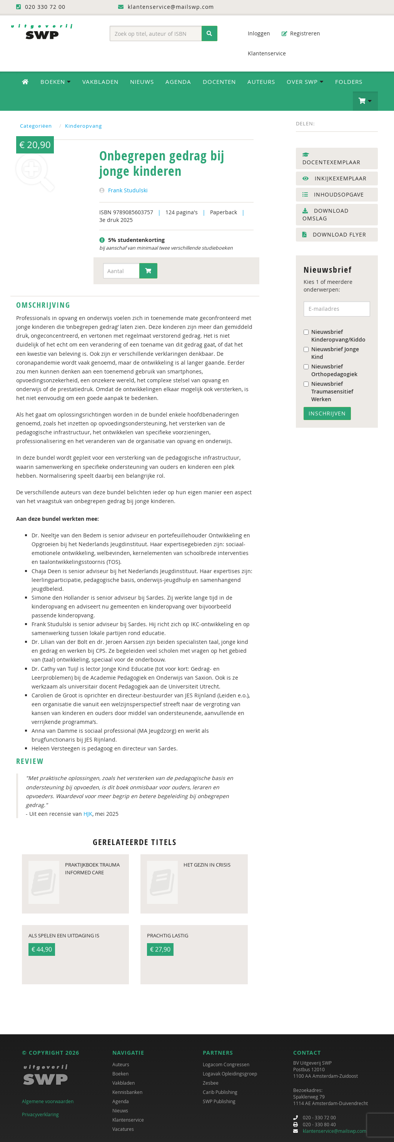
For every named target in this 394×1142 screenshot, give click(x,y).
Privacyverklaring (40, 1114)
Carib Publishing (220, 1092)
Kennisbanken (127, 1092)
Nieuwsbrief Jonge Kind (331, 352)
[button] (365, 101)
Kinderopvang (83, 125)
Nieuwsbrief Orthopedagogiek (330, 370)
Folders (348, 81)
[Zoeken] (209, 33)
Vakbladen (100, 81)
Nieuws (142, 81)
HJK (87, 813)
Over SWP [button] (305, 81)
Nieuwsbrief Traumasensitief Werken (328, 391)
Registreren (301, 33)
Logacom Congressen (226, 1064)
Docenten (219, 81)
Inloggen (255, 33)
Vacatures (123, 1129)
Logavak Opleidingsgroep (230, 1073)
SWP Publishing (219, 1101)
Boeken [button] (55, 81)
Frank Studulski (128, 190)
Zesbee (211, 1083)
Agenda (178, 81)
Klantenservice (263, 53)
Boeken (120, 1073)
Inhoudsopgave (333, 194)
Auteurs (261, 81)
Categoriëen (36, 125)
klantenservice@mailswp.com (334, 1131)
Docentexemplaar (331, 159)
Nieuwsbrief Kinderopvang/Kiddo (335, 335)
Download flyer (334, 234)
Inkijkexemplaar (334, 178)
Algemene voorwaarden (47, 1101)
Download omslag (325, 214)
